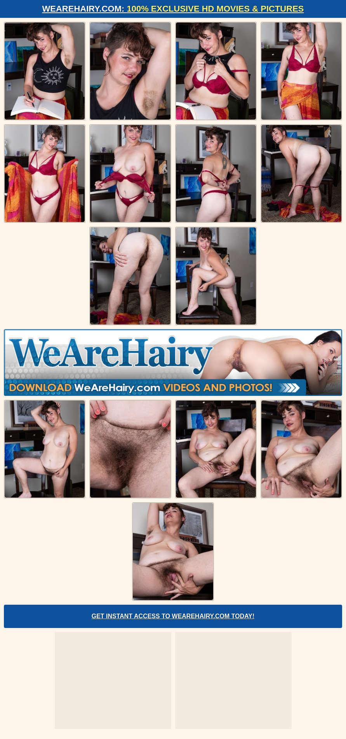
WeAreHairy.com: (173, 9)
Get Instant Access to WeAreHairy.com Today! (173, 616)
